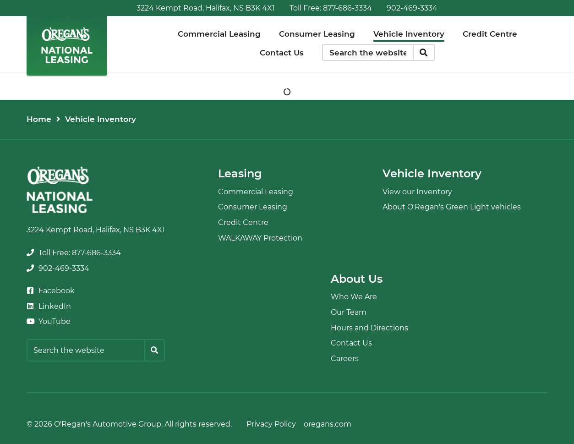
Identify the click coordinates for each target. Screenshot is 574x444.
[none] (331, 8)
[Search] (424, 52)
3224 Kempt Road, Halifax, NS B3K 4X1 (206, 8)
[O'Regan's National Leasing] (67, 45)
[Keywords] (368, 52)
